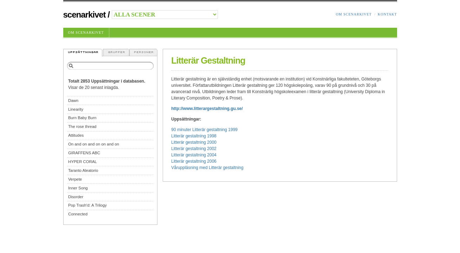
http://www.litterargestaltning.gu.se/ (207, 108)
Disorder (75, 197)
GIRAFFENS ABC (84, 153)
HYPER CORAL (82, 162)
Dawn (73, 100)
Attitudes (76, 135)
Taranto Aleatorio (83, 170)
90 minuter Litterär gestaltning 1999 (204, 129)
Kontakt (387, 14)
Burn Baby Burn (82, 118)
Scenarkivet (84, 14)
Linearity (75, 109)
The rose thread (82, 126)
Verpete (75, 179)
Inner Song (78, 188)
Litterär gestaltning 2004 (193, 155)
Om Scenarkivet (354, 14)
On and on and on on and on (93, 144)
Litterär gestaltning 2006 (193, 161)
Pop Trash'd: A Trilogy (87, 205)
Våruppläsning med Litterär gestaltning (207, 167)
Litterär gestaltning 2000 (193, 142)
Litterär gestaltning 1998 (193, 136)
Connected (78, 214)
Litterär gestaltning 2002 (193, 148)
